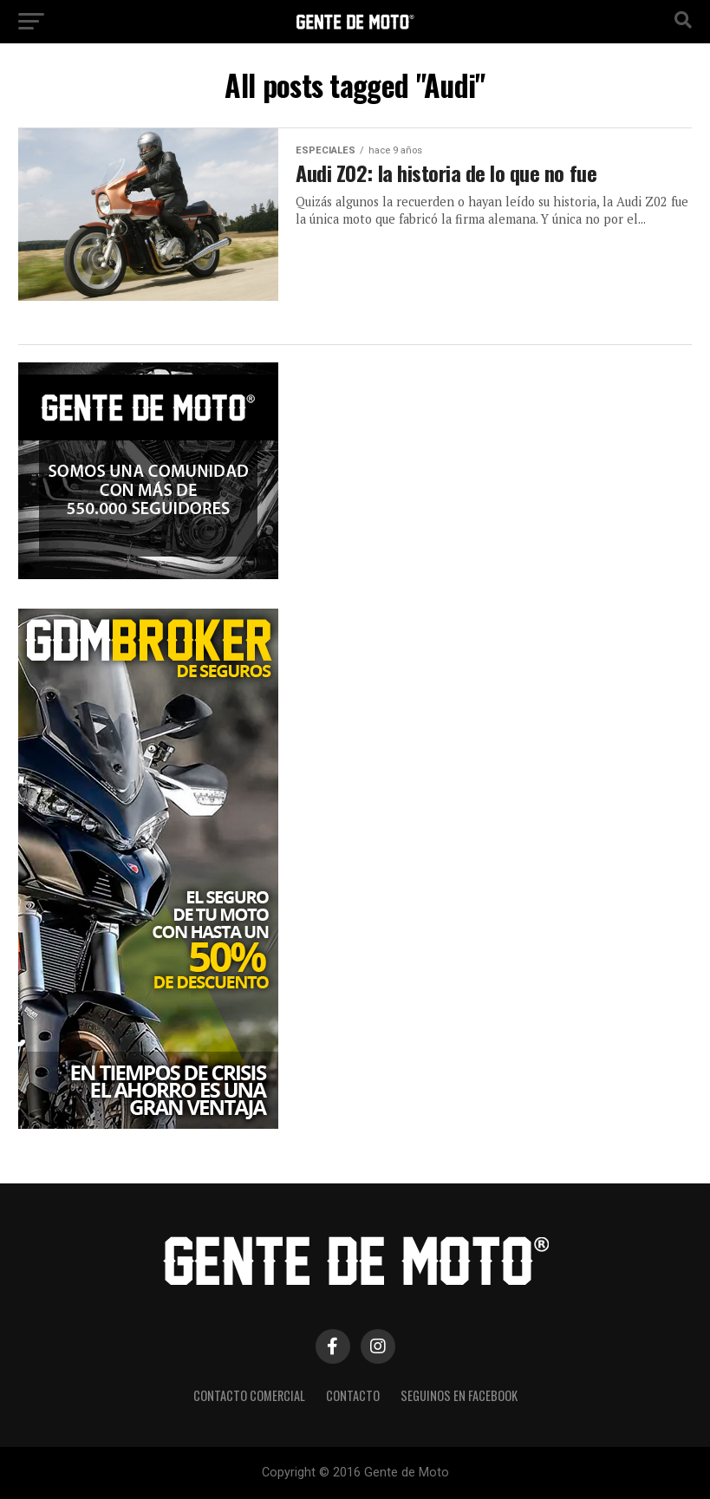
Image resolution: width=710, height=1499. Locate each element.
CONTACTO (353, 1395)
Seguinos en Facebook (459, 1395)
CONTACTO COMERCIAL (249, 1395)
